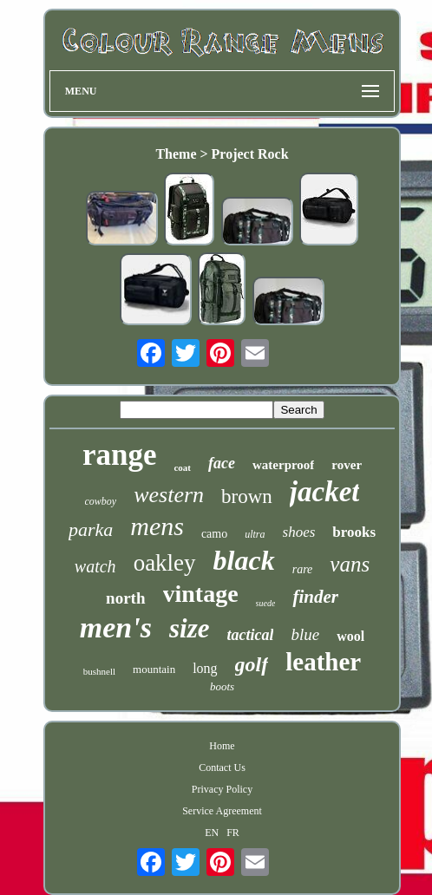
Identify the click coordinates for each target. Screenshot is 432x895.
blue (305, 634)
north (125, 598)
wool (350, 636)
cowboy (101, 501)
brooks (354, 532)
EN (212, 832)
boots (222, 686)
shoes (299, 532)
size (189, 628)
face (221, 463)
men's (116, 627)
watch (95, 566)
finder (315, 596)
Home (221, 746)
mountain (154, 669)
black (244, 560)
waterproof (283, 465)
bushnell (99, 671)
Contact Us (222, 767)
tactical (249, 634)
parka (91, 529)
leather (323, 662)
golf (252, 664)
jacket (325, 491)
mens (157, 526)
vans (350, 564)
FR (232, 832)
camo (214, 533)
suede (266, 603)
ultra (255, 534)
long (205, 668)
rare (302, 569)
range (119, 455)
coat (182, 467)
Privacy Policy (222, 789)
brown (246, 496)
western (169, 494)
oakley (165, 563)
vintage (201, 593)
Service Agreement (222, 811)
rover (346, 465)
